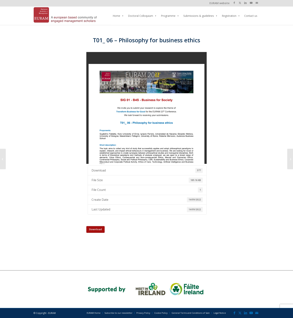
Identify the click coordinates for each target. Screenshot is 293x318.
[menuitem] (93, 313)
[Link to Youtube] (251, 3)
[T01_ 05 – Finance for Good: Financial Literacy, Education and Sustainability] (3, 159)
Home (118, 16)
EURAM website (219, 3)
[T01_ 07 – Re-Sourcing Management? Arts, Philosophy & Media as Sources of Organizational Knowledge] (290, 159)
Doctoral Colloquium (142, 16)
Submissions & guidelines (200, 16)
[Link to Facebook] (234, 3)
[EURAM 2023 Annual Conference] (65, 16)
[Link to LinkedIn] (245, 3)
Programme (170, 16)
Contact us (250, 16)
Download (95, 229)
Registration (231, 16)
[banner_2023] (146, 289)
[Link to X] (240, 3)
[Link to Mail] (257, 3)
